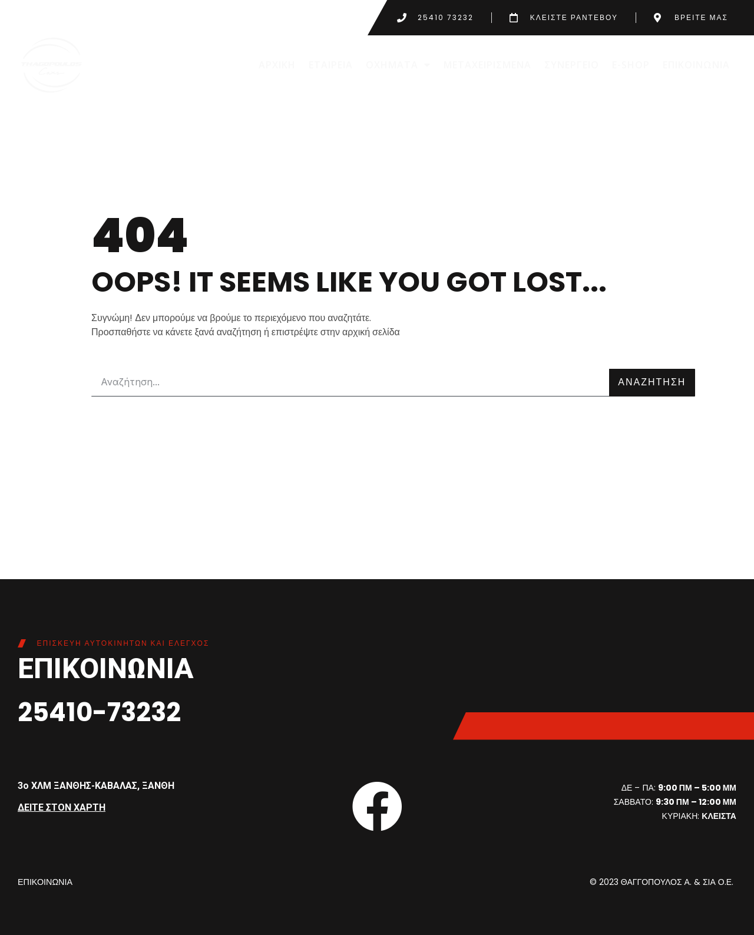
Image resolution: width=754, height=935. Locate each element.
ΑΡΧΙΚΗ (277, 64)
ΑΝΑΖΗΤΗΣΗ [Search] (652, 382)
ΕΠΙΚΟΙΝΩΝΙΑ (696, 64)
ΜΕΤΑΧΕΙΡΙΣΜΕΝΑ (487, 64)
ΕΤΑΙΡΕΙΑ (331, 64)
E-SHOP (631, 64)
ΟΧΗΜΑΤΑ (398, 64)
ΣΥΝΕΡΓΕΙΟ (571, 64)
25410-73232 (107, 711)
